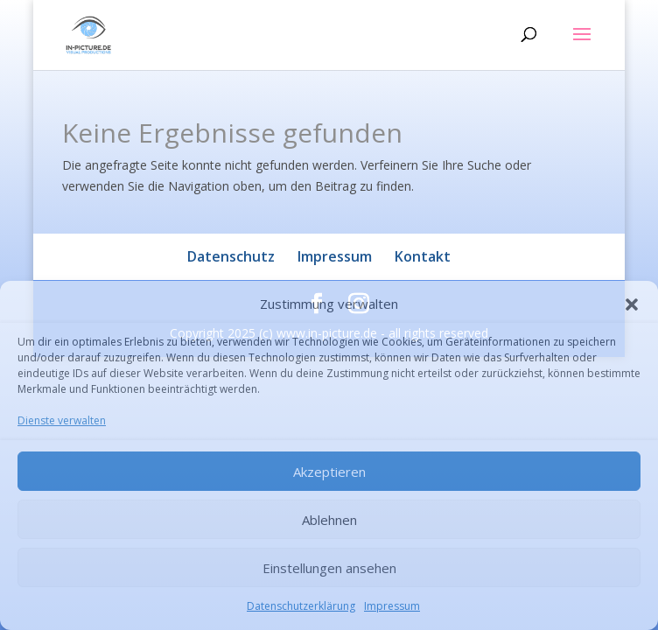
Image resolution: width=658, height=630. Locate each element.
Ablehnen (329, 519)
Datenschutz (231, 256)
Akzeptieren (329, 471)
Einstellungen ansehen (329, 568)
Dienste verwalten (62, 420)
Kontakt (423, 256)
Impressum (392, 605)
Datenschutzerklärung (301, 605)
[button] (631, 304)
